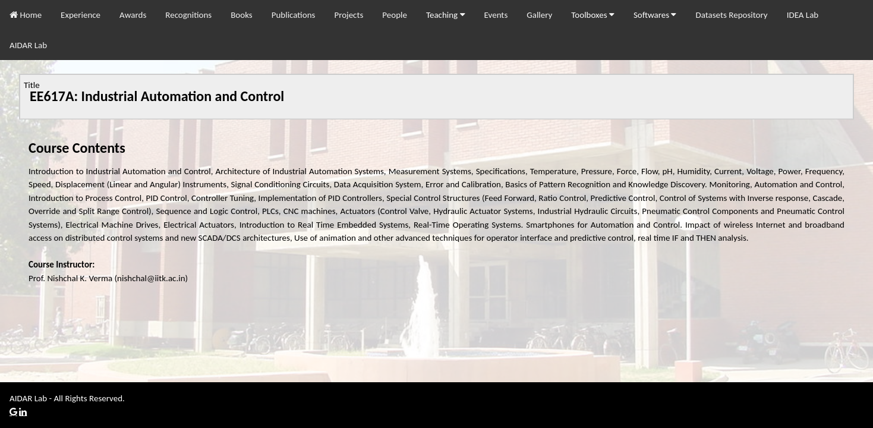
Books (242, 15)
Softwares (655, 15)
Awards (132, 15)
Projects (348, 15)
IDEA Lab (803, 15)
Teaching (445, 15)
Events (496, 15)
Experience (80, 15)
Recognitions (188, 15)
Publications (294, 15)
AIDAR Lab (28, 45)
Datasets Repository (731, 15)
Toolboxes (592, 15)
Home (26, 15)
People (394, 15)
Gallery (539, 15)
